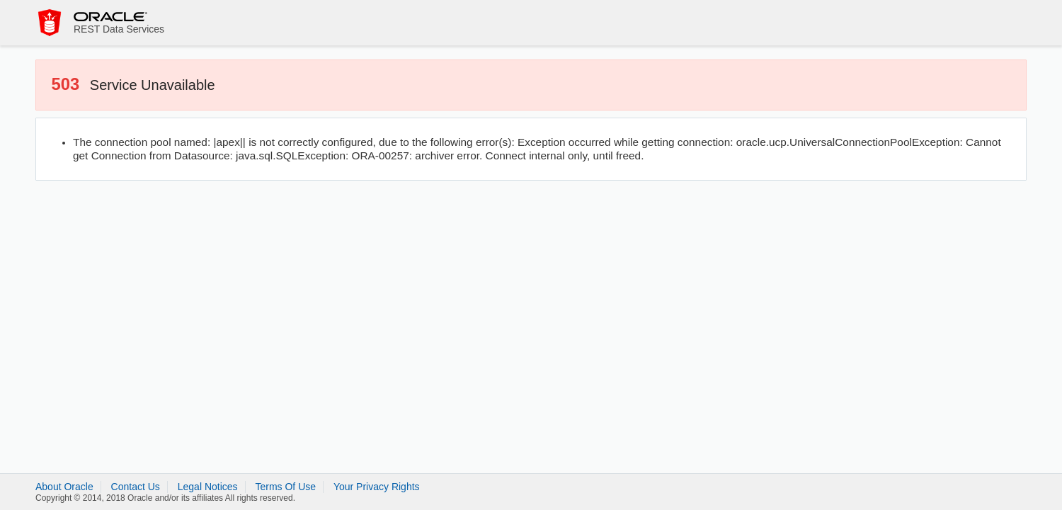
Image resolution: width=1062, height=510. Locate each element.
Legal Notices (208, 486)
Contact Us (135, 486)
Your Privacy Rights (376, 486)
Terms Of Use (285, 486)
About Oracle (64, 486)
